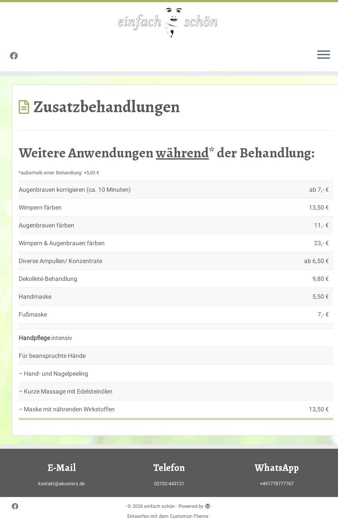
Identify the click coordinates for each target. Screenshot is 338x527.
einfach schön (159, 506)
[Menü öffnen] (323, 55)
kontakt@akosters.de (61, 484)
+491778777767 (277, 484)
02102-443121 (169, 484)
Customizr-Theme (189, 516)
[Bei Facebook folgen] (16, 55)
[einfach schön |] (169, 22)
